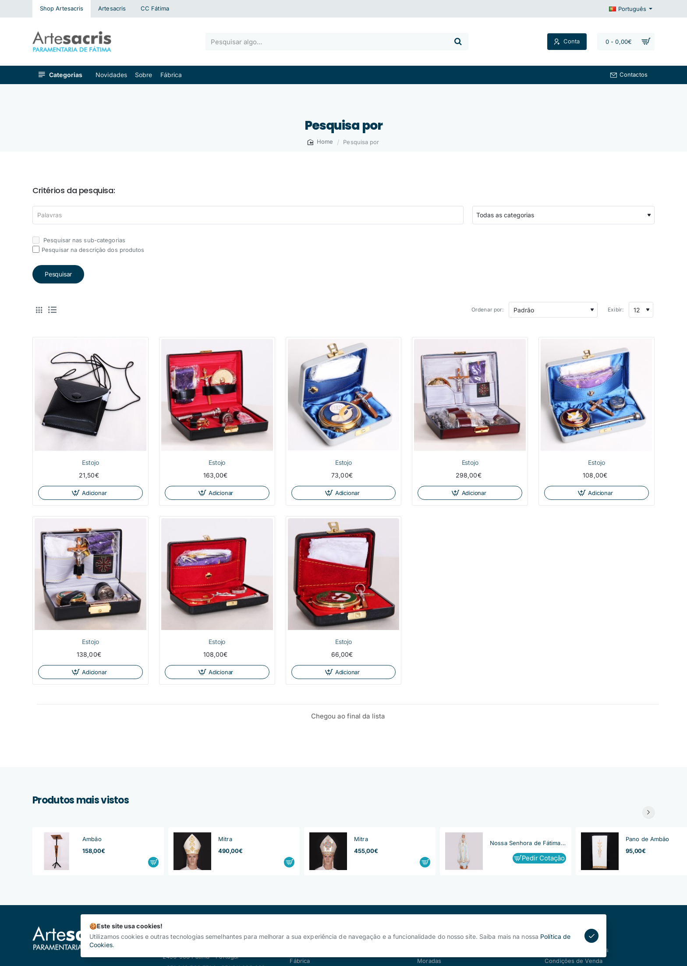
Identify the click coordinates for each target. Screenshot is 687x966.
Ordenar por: (487, 309)
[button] (90, 493)
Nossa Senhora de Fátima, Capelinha (528, 842)
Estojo (90, 462)
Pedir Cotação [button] (543, 858)
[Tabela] (39, 309)
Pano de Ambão (647, 838)
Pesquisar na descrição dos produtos (88, 249)
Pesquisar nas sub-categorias (78, 240)
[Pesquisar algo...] (457, 41)
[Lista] (52, 309)
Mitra (225, 838)
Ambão (92, 838)
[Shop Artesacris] (61, 9)
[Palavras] (248, 215)
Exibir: (615, 309)
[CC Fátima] (155, 9)
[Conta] (567, 41)
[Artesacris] (112, 9)
